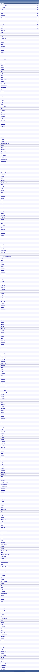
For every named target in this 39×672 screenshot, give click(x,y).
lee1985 (2, 501)
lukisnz (2, 525)
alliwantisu (3, 427)
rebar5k (2, 622)
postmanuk (3, 408)
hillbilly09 (2, 100)
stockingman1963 (4, 482)
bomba (2, 200)
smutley (2, 104)
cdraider (2, 546)
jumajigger (3, 217)
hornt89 (2, 281)
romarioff (2, 492)
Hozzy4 (2, 437)
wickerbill (2, 264)
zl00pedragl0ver (4, 172)
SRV (1, 54)
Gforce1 (2, 589)
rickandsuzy (3, 309)
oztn (1, 377)
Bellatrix (2, 22)
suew (2, 178)
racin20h (2, 517)
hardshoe (2, 638)
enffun (2, 338)
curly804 (2, 207)
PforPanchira (3, 155)
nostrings (2, 497)
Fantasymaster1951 (5, 143)
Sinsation (2, 168)
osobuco (2, 433)
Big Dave (2, 231)
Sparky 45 (3, 301)
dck (1, 89)
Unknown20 (3, 225)
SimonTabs (3, 180)
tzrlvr (2, 221)
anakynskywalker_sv (5, 554)
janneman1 (3, 567)
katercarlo (3, 174)
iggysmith (2, 36)
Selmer (2, 402)
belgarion (2, 451)
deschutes (3, 94)
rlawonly (2, 52)
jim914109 (3, 67)
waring (2, 603)
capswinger (3, 316)
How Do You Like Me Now (6, 256)
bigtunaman (3, 110)
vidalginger (3, 297)
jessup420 (3, 400)
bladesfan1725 (4, 618)
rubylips (2, 455)
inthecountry (3, 632)
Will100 (2, 599)
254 (37, 5)
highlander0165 (4, 634)
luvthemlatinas (3, 120)
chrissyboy (3, 24)
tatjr (1, 122)
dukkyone (3, 201)
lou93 (2, 462)
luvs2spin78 (3, 73)
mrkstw (2, 659)
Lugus (2, 495)
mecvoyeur (3, 418)
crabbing (2, 213)
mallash (2, 277)
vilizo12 (2, 394)
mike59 (2, 248)
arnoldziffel (3, 46)
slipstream (3, 96)
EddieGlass (3, 457)
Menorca (2, 184)
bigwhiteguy (3, 275)
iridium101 (3, 597)
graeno (2, 192)
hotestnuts (3, 310)
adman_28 (3, 460)
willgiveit (2, 534)
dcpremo (2, 336)
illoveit (2, 20)
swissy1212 (3, 381)
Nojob (2, 453)
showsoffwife (3, 560)
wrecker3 (2, 242)
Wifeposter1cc (3, 474)
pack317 (2, 585)
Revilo (2, 564)
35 (37, 9)
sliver (2, 521)
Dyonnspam (3, 151)
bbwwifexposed (4, 593)
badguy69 (3, 365)
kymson (2, 237)
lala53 (2, 258)
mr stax (2, 558)
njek (1, 153)
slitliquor (2, 235)
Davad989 (3, 342)
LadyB (2, 493)
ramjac (2, 108)
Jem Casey (3, 305)
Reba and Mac (4, 59)
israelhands (3, 612)
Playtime (2, 583)
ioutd (2, 649)
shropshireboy (3, 87)
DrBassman (3, 441)
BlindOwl (2, 50)
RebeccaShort (3, 663)
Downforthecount (4, 562)
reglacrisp (3, 17)
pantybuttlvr (3, 126)
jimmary (2, 307)
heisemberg (3, 15)
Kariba (2, 507)
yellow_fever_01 (4, 85)
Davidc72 (2, 587)
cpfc (1, 573)
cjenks (2, 538)
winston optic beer (4, 79)
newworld (2, 396)
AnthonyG (3, 527)
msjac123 (3, 135)
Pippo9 (2, 423)
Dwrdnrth (2, 163)
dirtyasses (3, 667)
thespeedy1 (3, 626)
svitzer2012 (3, 431)
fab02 (2, 369)
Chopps (2, 334)
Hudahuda (3, 285)
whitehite (2, 322)
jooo (1, 349)
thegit (2, 92)
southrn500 (3, 480)
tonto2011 (3, 373)
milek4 (2, 262)
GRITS (2, 102)
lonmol (2, 9)
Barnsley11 (3, 443)
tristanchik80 (3, 274)
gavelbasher (3, 519)
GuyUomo (3, 63)
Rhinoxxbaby (3, 7)
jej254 (2, 295)
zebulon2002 (3, 556)
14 (37, 18)
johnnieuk (3, 30)
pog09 (2, 260)
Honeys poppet (4, 159)
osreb (2, 32)
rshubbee (2, 69)
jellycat (2, 478)
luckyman (2, 636)
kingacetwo (3, 283)
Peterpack (3, 233)
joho (1, 314)
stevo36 (2, 661)
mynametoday (3, 536)
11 (37, 26)
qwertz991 (3, 18)
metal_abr (3, 542)
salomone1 (3, 318)
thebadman (3, 116)
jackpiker (2, 266)
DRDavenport (3, 161)
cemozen (2, 91)
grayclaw (2, 209)
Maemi (2, 312)
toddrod (2, 355)
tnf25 (2, 13)
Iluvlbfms (2, 628)
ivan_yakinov (3, 106)
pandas (2, 412)
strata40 (2, 384)
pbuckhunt (3, 472)
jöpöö (2, 351)
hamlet (2, 44)
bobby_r (2, 11)
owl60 (2, 227)
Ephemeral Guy (4, 544)
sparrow (2, 139)
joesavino (2, 268)
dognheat (2, 458)
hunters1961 (3, 509)
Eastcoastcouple (4, 530)
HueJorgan (3, 490)
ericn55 (2, 219)
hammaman (3, 388)
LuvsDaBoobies (4, 347)
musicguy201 (3, 420)
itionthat (2, 28)
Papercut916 (3, 390)
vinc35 (2, 601)
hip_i (2, 26)
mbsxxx (2, 630)
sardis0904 (3, 289)
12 (37, 22)
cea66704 (3, 575)
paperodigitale (3, 250)
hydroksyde (3, 371)
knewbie (2, 548)
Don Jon (2, 133)
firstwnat (2, 620)
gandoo (2, 595)
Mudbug (2, 81)
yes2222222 (3, 655)
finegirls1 (2, 293)
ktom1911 (3, 340)
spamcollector (3, 363)
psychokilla (3, 252)
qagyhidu (2, 579)
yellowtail (2, 141)
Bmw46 (2, 606)
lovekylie (2, 647)
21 (37, 17)
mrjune (2, 624)
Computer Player (4, 55)
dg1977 (2, 324)
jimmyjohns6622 (4, 386)
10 (37, 28)
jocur (2, 513)
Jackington (3, 398)
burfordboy (3, 328)
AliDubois (2, 320)
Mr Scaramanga (4, 581)
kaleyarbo (3, 383)
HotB (2, 515)
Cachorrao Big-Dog (4, 571)
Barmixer (2, 641)
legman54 (3, 591)
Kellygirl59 (3, 379)
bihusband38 (3, 38)
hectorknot (3, 645)
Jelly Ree (2, 211)
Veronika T (3, 190)
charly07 (2, 198)
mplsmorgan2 (3, 170)
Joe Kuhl (2, 332)
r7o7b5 (2, 279)
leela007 (2, 445)
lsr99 (2, 540)
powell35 (2, 657)
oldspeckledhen (4, 651)
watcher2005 (3, 147)
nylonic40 (2, 186)
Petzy (2, 75)
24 (37, 13)
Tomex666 (3, 114)
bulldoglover (3, 127)
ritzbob (2, 291)
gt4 (1, 449)
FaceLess (3, 145)
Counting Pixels (4, 5)
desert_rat (3, 194)
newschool (3, 470)
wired (2, 246)
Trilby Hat (3, 367)
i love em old (3, 34)
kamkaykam (3, 359)
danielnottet (3, 404)
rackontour (3, 244)
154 (37, 7)
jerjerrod (2, 65)
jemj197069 (3, 287)
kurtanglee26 (3, 665)
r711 (1, 254)
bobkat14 (2, 468)
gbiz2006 (2, 303)
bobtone (2, 131)
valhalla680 (3, 229)
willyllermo (3, 604)
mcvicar (2, 406)
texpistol (2, 71)
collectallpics (3, 240)
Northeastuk (3, 499)
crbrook (2, 532)
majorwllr (2, 164)
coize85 (2, 511)
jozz (1, 569)
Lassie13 (2, 326)
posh (2, 61)
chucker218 (3, 83)
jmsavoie (2, 640)
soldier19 (2, 270)
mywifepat (3, 643)
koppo (2, 346)
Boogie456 (3, 57)
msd (1, 299)
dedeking (2, 653)
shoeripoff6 (3, 610)
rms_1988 (3, 124)
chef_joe (2, 523)
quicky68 (2, 223)
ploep (2, 166)
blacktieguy (3, 669)
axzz (1, 98)
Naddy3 (2, 112)
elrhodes (2, 137)
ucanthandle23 (4, 486)
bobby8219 (3, 176)
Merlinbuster (3, 203)
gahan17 (2, 505)
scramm (2, 330)
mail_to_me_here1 (4, 566)
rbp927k (2, 421)
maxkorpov (3, 215)
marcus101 (3, 353)
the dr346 (2, 48)
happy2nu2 (3, 272)
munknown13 (3, 429)
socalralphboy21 (4, 550)
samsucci (2, 416)
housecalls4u (3, 357)
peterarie (2, 476)
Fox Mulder (3, 361)
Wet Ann (2, 616)
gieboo (2, 435)
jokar (2, 414)
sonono (2, 439)
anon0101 (3, 608)
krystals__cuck (4, 182)
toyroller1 (2, 410)
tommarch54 (3, 157)
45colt (2, 77)
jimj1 (1, 577)
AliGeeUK (3, 149)
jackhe (2, 40)
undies (2, 238)
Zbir (1, 503)
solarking (2, 614)
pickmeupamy (3, 425)
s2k (1, 129)
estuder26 (3, 488)
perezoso (2, 42)
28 (37, 11)
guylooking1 (3, 466)
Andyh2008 (3, 188)
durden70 (2, 552)
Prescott (2, 205)
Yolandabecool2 (4, 392)
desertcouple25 (4, 484)
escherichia (3, 196)
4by (1, 529)
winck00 (2, 344)
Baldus (2, 375)
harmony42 (3, 447)
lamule (2, 118)
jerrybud (2, 464)
